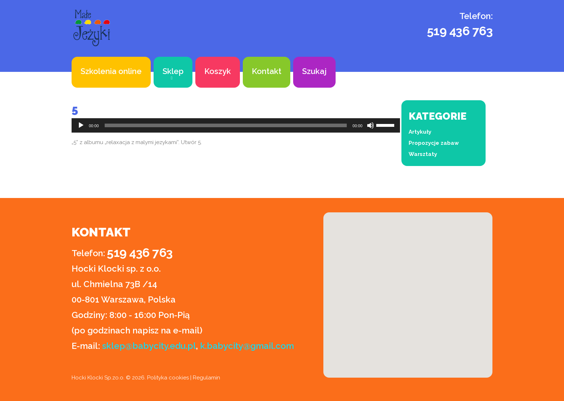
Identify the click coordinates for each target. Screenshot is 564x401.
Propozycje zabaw (434, 143)
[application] (236, 125)
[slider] (226, 125)
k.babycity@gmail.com (247, 346)
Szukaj (314, 71)
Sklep (173, 71)
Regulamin (206, 377)
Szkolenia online (111, 71)
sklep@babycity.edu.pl (149, 346)
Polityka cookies (168, 377)
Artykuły (420, 132)
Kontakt (266, 71)
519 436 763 (460, 31)
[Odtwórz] (81, 125)
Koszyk (217, 71)
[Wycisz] (370, 125)
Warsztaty (423, 154)
